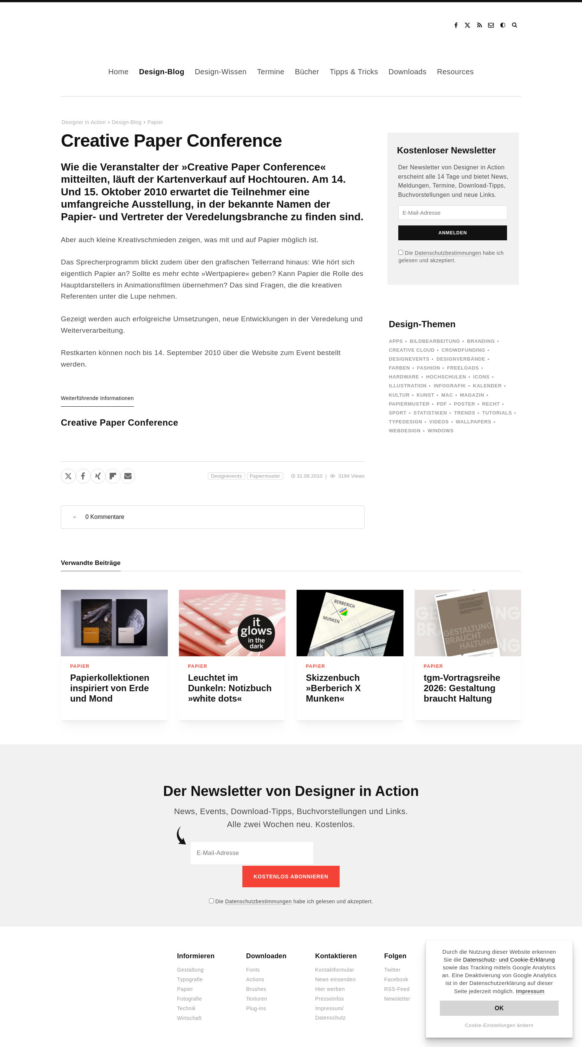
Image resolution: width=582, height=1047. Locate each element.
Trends (464, 413)
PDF (441, 404)
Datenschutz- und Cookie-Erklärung (509, 959)
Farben (399, 368)
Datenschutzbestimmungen (448, 253)
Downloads (408, 72)
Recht (491, 404)
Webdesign (405, 430)
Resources (455, 72)
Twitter (392, 969)
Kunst (425, 395)
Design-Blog (161, 72)
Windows (441, 430)
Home (118, 72)
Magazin (472, 395)
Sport (397, 413)
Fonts (253, 969)
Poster (464, 404)
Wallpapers (473, 422)
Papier (155, 122)
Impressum (530, 991)
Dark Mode (503, 25)
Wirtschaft (189, 1017)
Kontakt (491, 25)
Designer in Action (99, 25)
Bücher (307, 72)
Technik (186, 1007)
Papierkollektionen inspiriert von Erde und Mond (109, 688)
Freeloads (463, 368)
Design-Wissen (221, 72)
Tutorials (497, 413)
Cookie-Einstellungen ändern (499, 1025)
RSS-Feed (397, 988)
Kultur (399, 395)
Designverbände (460, 359)
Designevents (226, 476)
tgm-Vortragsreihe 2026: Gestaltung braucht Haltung (462, 688)
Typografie (190, 978)
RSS (479, 25)
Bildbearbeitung (435, 341)
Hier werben (330, 988)
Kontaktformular (334, 969)
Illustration (407, 385)
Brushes (256, 988)
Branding (481, 341)
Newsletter (397, 998)
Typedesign (405, 422)
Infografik (450, 385)
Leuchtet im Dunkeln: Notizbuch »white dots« (230, 688)
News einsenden (335, 978)
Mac (447, 395)
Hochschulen (446, 377)
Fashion (428, 368)
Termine (270, 72)
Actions (255, 978)
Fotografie (189, 998)
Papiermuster (265, 476)
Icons (481, 377)
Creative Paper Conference (119, 422)
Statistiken (430, 413)
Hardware (404, 377)
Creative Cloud (412, 350)
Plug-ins (256, 1007)
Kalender (487, 385)
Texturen (256, 998)
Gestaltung (190, 969)
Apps (396, 341)
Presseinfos (329, 998)
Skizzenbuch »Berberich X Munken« (333, 688)
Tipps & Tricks (354, 72)
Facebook (456, 25)
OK (499, 1008)
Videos (439, 422)
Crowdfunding (463, 350)
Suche (515, 25)
